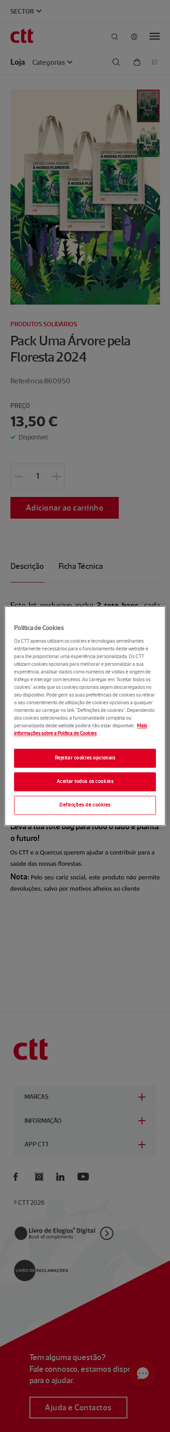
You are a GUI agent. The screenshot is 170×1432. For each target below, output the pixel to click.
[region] (84, 716)
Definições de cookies (85, 805)
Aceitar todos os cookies (85, 781)
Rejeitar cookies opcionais (85, 758)
